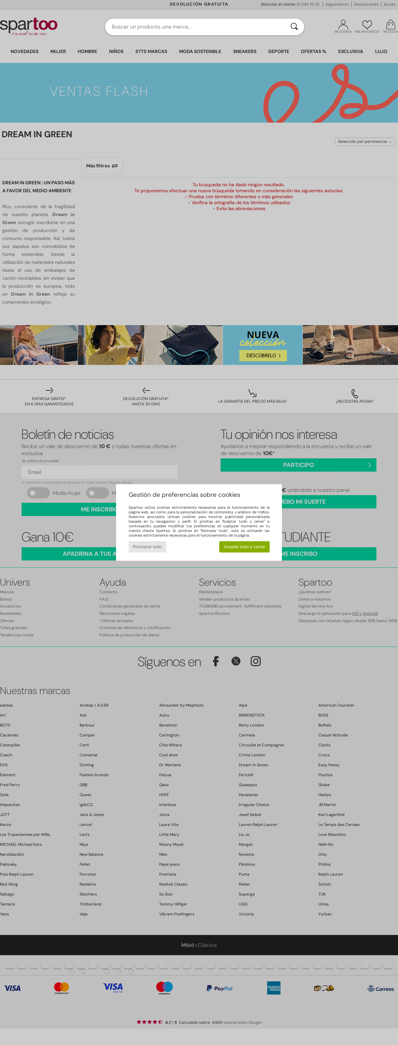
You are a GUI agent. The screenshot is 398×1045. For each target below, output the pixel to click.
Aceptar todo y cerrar (244, 546)
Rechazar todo (147, 546)
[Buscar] (294, 27)
